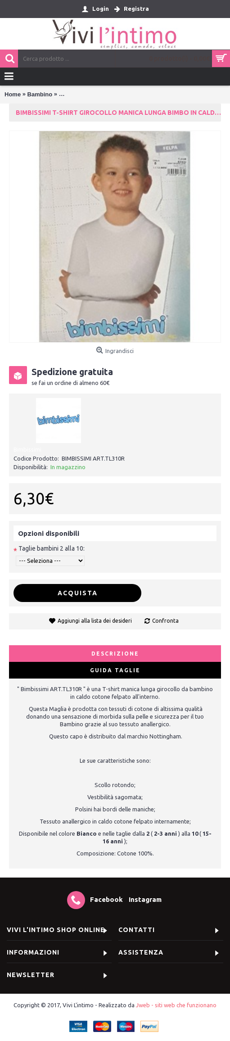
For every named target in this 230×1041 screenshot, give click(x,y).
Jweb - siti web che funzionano (176, 1005)
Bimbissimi (27, 449)
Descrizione (115, 653)
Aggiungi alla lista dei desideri (95, 621)
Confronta (165, 621)
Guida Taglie (115, 670)
